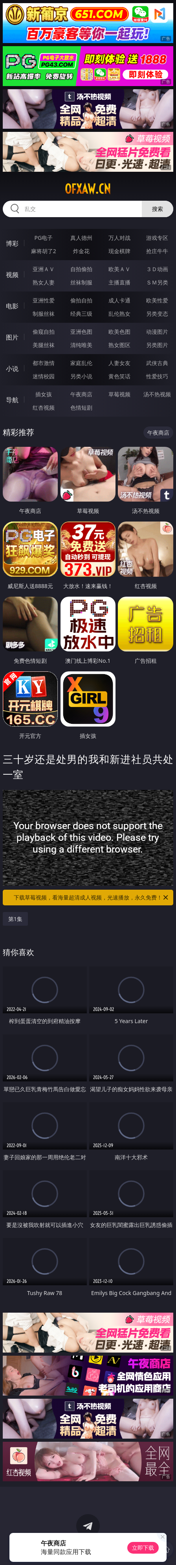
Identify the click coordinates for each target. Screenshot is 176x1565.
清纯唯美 (81, 345)
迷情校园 (44, 376)
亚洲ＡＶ (44, 269)
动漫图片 (157, 331)
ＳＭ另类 (157, 282)
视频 (12, 274)
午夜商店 (81, 394)
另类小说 (81, 376)
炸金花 (81, 251)
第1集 (15, 919)
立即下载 (143, 1547)
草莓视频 (119, 394)
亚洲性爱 (44, 300)
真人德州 (81, 237)
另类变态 (157, 313)
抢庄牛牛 (157, 251)
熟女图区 (119, 345)
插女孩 (43, 394)
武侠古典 (157, 363)
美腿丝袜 (44, 345)
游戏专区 (157, 237)
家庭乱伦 (81, 363)
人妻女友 (119, 363)
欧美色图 (119, 331)
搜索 (157, 208)
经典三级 (81, 313)
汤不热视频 (157, 394)
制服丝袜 (44, 313)
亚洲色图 (81, 331)
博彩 (12, 243)
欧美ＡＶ (119, 269)
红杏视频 (44, 407)
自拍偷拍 (81, 269)
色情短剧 (81, 407)
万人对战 (119, 237)
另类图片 (157, 345)
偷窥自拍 (44, 331)
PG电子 (44, 237)
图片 (12, 337)
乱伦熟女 (119, 313)
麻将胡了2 (43, 251)
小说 (12, 368)
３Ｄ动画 (157, 269)
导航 (12, 400)
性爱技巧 (157, 376)
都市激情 (44, 363)
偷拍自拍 (81, 300)
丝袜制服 (81, 282)
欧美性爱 (157, 300)
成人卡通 (119, 300)
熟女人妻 (44, 282)
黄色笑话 (119, 376)
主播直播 (119, 282)
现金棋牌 (119, 251)
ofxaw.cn (88, 189)
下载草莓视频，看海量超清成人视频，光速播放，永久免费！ (91, 897)
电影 (12, 306)
